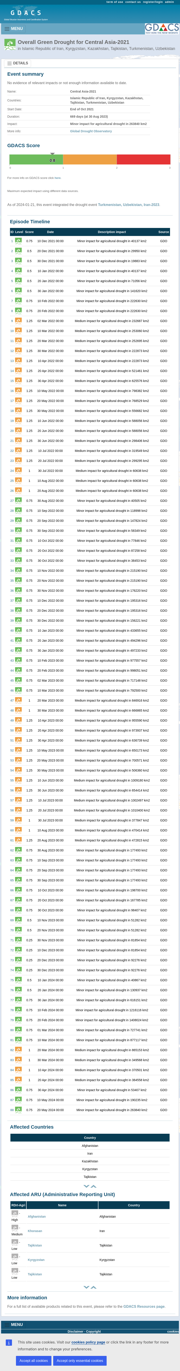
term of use (115, 2)
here (58, 178)
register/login (153, 2)
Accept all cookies (34, 1361)
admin (169, 2)
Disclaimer (75, 1331)
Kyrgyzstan (36, 1260)
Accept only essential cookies (80, 1361)
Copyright (93, 1331)
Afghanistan (37, 1216)
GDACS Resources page (144, 1306)
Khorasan (35, 1231)
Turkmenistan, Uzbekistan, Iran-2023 (128, 205)
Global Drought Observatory (91, 131)
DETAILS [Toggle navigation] (17, 63)
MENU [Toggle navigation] (13, 29)
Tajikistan (35, 1245)
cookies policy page (88, 1342)
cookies (173, 1331)
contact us (133, 2)
